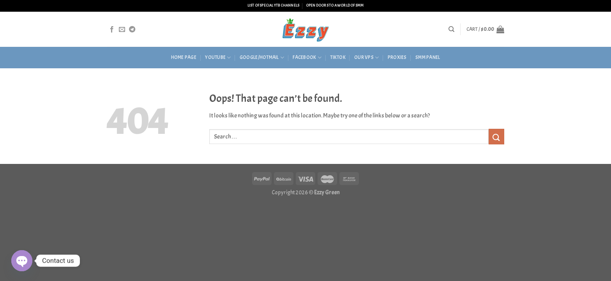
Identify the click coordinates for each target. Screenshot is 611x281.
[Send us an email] (122, 29)
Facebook (307, 57)
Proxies (397, 57)
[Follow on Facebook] (112, 29)
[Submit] (496, 136)
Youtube (218, 57)
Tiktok (338, 57)
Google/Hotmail (262, 57)
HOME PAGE (183, 57)
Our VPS (366, 57)
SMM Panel (427, 57)
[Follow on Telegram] (132, 29)
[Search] (451, 29)
